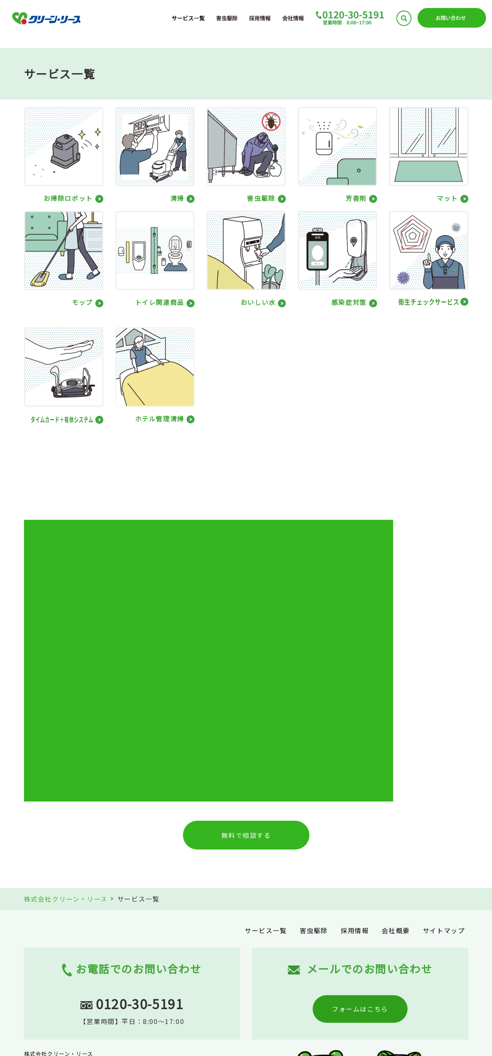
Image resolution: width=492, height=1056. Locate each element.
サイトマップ (444, 788)
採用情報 (355, 788)
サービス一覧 (266, 788)
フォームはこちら (360, 867)
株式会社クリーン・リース (66, 757)
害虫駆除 (314, 788)
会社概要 (396, 788)
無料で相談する (246, 693)
